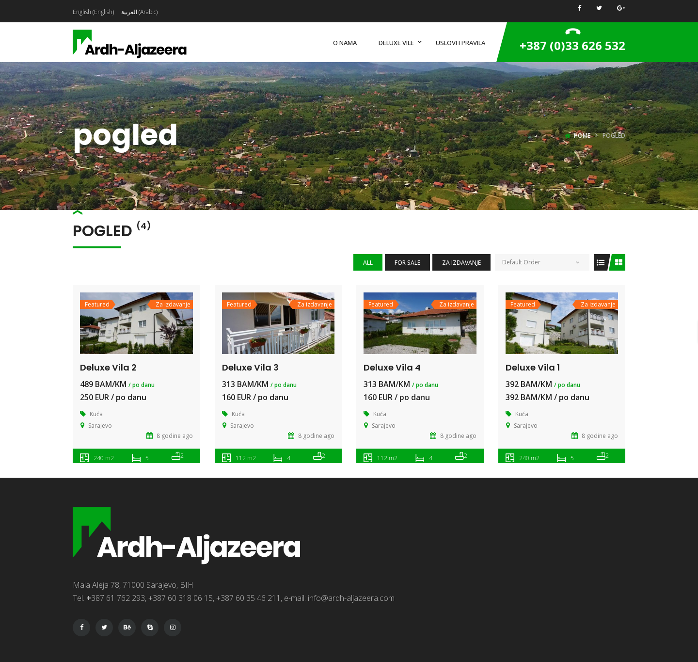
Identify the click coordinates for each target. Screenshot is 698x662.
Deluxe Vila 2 (108, 367)
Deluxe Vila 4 (392, 367)
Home (582, 135)
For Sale (407, 262)
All (368, 262)
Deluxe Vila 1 (533, 367)
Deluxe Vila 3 (250, 367)
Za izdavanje (461, 262)
